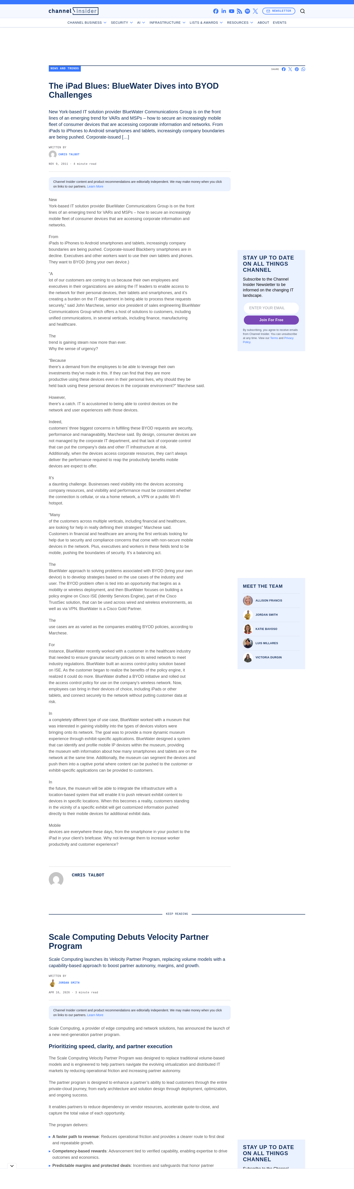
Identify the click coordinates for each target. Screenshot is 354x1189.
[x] (255, 11)
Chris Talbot (64, 154)
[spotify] (247, 11)
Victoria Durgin (269, 657)
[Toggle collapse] (12, 1166)
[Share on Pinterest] (297, 69)
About (263, 22)
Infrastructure (167, 22)
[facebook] (215, 11)
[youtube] (231, 11)
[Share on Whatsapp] (303, 69)
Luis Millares (267, 643)
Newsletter (278, 11)
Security (122, 22)
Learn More (95, 186)
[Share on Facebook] (284, 69)
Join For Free (271, 320)
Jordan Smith (267, 614)
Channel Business (87, 22)
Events (279, 22)
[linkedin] (223, 11)
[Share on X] (290, 69)
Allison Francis (269, 600)
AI (141, 22)
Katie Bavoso (266, 629)
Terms (274, 338)
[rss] (239, 11)
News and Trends (65, 69)
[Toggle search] (302, 11)
